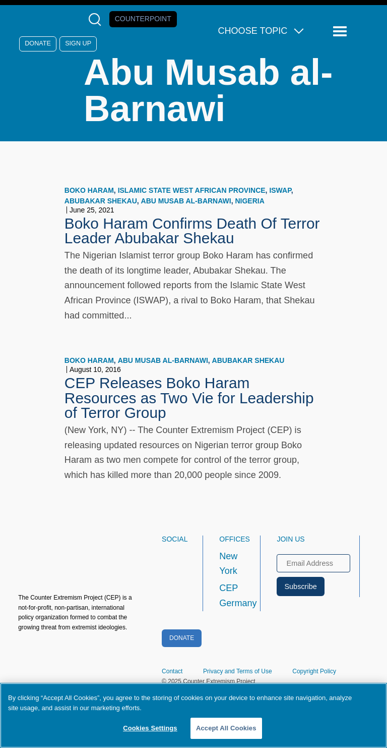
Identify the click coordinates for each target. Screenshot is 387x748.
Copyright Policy (314, 671)
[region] (193, 715)
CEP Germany (230, 595)
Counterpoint (143, 19)
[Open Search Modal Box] (97, 19)
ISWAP (280, 190)
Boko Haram (89, 190)
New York (228, 563)
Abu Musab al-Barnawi (186, 201)
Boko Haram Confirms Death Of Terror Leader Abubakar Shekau (192, 231)
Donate (38, 43)
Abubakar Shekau (100, 201)
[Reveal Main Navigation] (341, 31)
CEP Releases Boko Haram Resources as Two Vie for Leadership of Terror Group (189, 398)
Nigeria (249, 201)
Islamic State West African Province (192, 190)
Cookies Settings (150, 728)
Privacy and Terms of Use (237, 671)
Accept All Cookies (226, 728)
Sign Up (78, 43)
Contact (172, 671)
